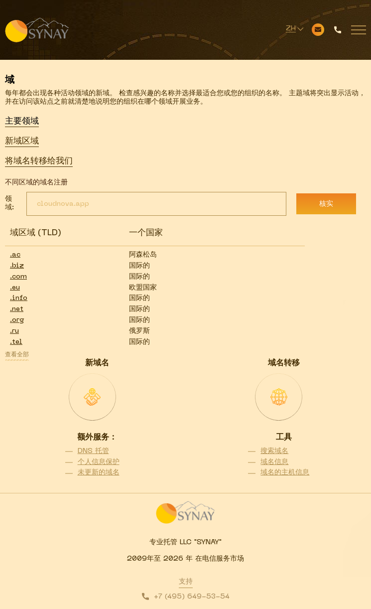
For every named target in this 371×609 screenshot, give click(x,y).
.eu (15, 288)
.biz (17, 266)
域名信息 (274, 462)
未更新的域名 (99, 472)
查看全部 (17, 355)
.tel (16, 342)
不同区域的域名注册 (36, 182)
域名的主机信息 (284, 472)
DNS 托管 (93, 451)
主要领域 (22, 122)
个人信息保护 (99, 462)
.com (18, 277)
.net (16, 309)
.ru (14, 331)
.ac (15, 255)
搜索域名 (274, 451)
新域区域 (22, 142)
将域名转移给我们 (39, 161)
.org (17, 320)
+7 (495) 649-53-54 (192, 597)
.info (18, 298)
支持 (186, 582)
